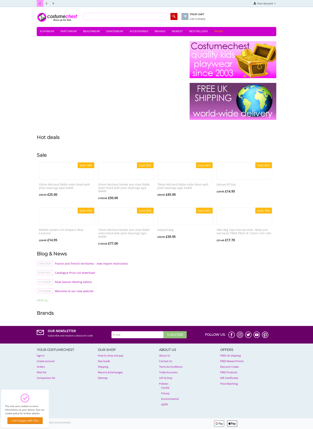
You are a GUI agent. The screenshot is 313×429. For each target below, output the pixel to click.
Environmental (170, 399)
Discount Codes (229, 366)
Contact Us (165, 361)
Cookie (165, 387)
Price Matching (229, 383)
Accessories (139, 31)
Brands (160, 31)
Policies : (164, 383)
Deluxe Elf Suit (226, 184)
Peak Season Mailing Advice (73, 282)
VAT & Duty (165, 378)
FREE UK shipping (230, 355)
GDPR (164, 404)
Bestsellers (198, 31)
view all (43, 300)
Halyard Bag (165, 230)
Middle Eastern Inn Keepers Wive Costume (61, 231)
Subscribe (175, 335)
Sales (218, 31)
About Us (164, 355)
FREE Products (228, 372)
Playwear (47, 31)
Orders (41, 366)
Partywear (68, 31)
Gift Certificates (229, 378)
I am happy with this (25, 420)
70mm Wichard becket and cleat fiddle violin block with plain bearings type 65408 (124, 233)
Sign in (41, 355)
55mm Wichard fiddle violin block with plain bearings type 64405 (64, 186)
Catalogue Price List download (75, 273)
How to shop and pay (110, 355)
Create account (46, 361)
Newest (177, 31)
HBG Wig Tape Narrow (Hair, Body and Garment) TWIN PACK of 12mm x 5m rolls (244, 231)
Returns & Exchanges (110, 372)
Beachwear (91, 31)
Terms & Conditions (170, 366)
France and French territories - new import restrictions (91, 263)
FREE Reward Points (232, 361)
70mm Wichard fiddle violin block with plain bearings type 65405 (182, 186)
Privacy (165, 393)
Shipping (103, 366)
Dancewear (114, 31)
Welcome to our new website (74, 291)
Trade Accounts (168, 372)
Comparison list (46, 378)
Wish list (42, 372)
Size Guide (104, 361)
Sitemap (103, 378)
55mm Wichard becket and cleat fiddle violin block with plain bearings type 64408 (124, 188)
